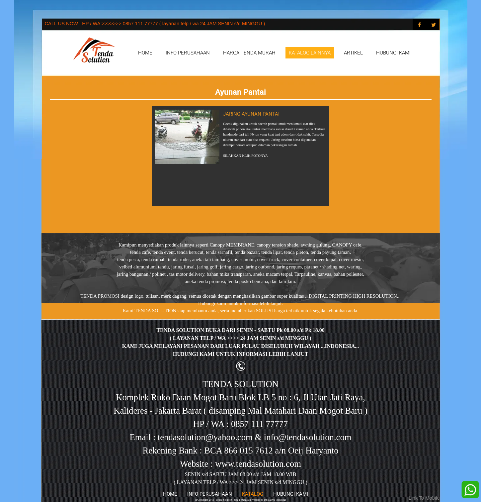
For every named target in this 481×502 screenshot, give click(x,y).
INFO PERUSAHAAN (188, 53)
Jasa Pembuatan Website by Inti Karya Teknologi (260, 499)
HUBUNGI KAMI (393, 53)
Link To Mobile (424, 498)
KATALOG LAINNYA (310, 53)
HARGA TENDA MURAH (249, 53)
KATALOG (252, 494)
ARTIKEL (353, 53)
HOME (145, 53)
